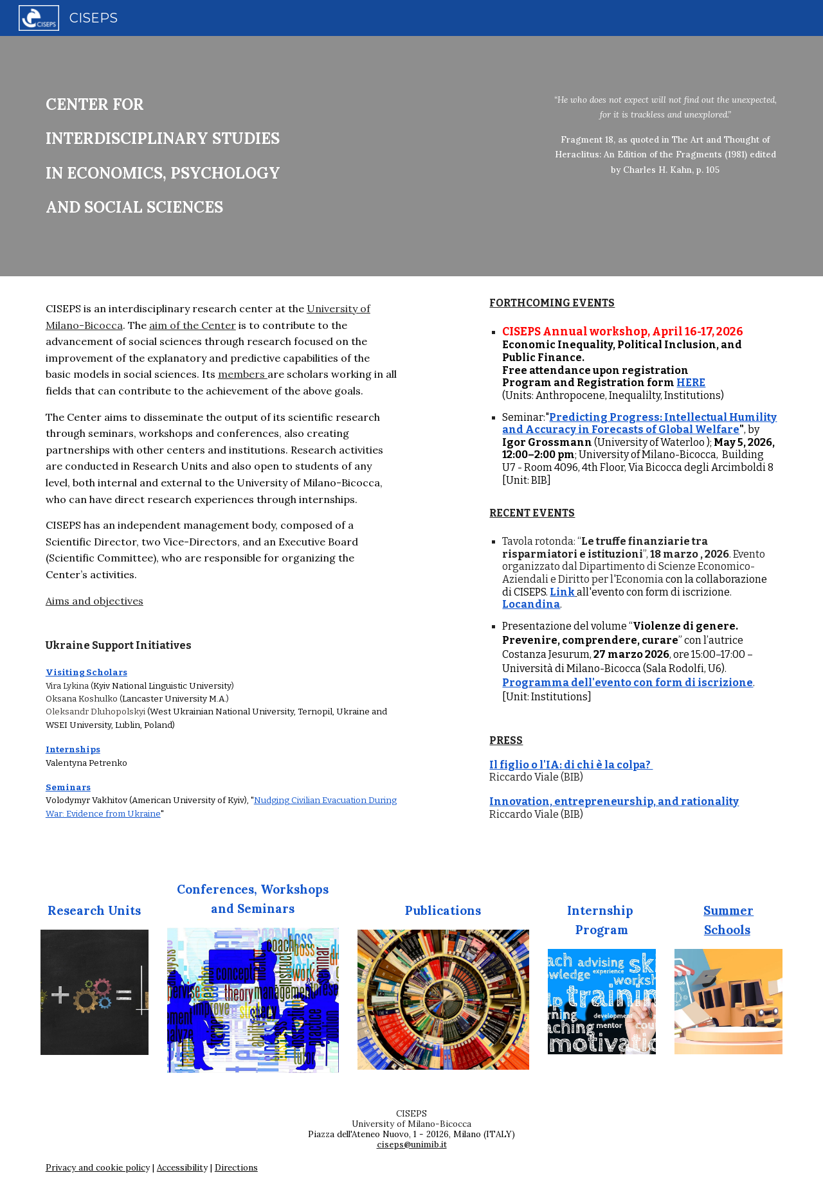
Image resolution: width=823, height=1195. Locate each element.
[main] (253, 156)
